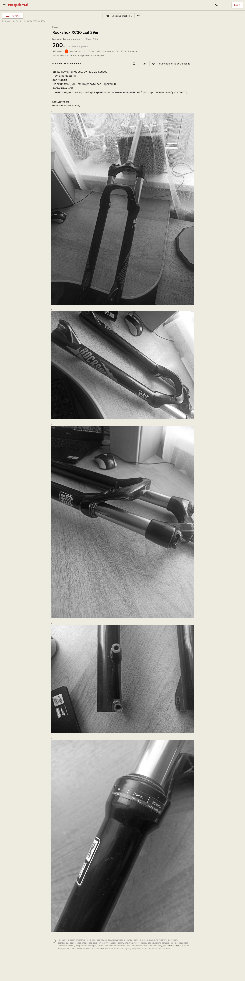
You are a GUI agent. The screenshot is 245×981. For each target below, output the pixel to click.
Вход (237, 5)
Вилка (55, 27)
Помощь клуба (174, 946)
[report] (171, 63)
